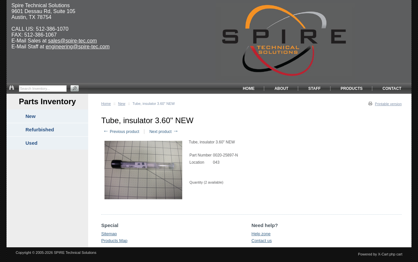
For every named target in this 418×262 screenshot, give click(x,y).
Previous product (121, 131)
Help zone (261, 233)
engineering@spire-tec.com (78, 46)
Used (31, 143)
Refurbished (39, 129)
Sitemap (109, 233)
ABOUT (281, 88)
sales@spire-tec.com (72, 40)
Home (106, 104)
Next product (163, 131)
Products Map (114, 240)
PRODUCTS (351, 88)
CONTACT (391, 88)
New (121, 104)
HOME (248, 88)
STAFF (314, 88)
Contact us (261, 240)
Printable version (388, 104)
